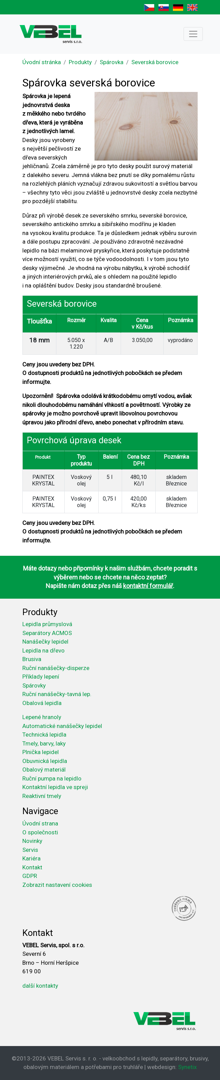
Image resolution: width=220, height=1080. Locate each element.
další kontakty (40, 985)
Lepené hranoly (41, 717)
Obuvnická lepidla (44, 761)
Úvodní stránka (41, 62)
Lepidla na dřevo (43, 650)
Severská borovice (154, 62)
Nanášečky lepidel (45, 641)
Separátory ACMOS (47, 633)
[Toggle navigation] (193, 34)
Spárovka (111, 62)
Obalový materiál (44, 769)
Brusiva (31, 659)
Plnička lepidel (40, 752)
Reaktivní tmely (41, 796)
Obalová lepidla (42, 703)
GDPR (29, 875)
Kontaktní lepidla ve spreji (55, 787)
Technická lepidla (44, 734)
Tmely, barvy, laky (44, 743)
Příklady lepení (40, 676)
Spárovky (34, 685)
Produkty (80, 62)
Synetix (187, 1067)
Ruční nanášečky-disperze (55, 668)
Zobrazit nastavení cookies (57, 884)
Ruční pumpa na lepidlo (51, 778)
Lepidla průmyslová (47, 624)
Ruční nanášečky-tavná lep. (56, 694)
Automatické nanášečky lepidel (62, 726)
